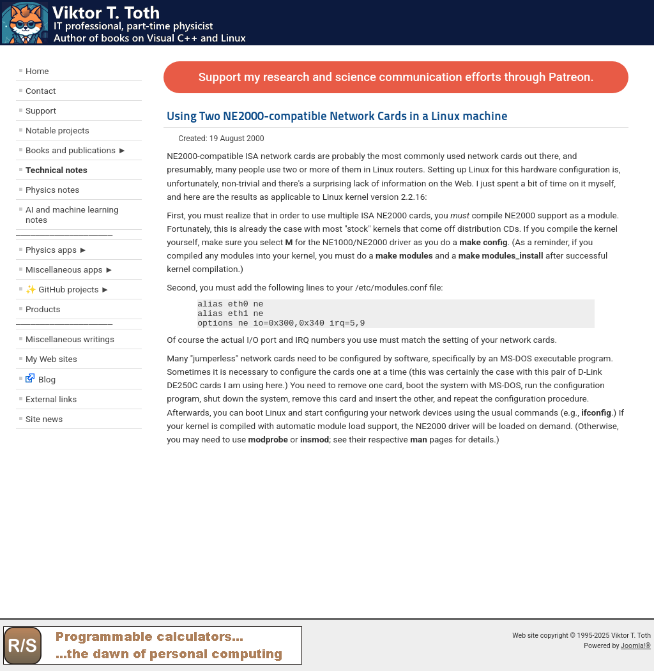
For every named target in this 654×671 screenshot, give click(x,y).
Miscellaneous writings (70, 339)
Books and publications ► (76, 150)
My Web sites (51, 359)
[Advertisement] (92, 527)
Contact (41, 91)
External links (51, 399)
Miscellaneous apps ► (69, 269)
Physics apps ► (56, 250)
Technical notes (56, 170)
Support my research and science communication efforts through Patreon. (396, 77)
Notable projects (57, 130)
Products (43, 309)
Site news (44, 419)
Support (41, 110)
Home (37, 71)
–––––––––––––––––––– (64, 234)
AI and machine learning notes (72, 214)
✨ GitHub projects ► (67, 289)
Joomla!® (636, 646)
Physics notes (52, 190)
